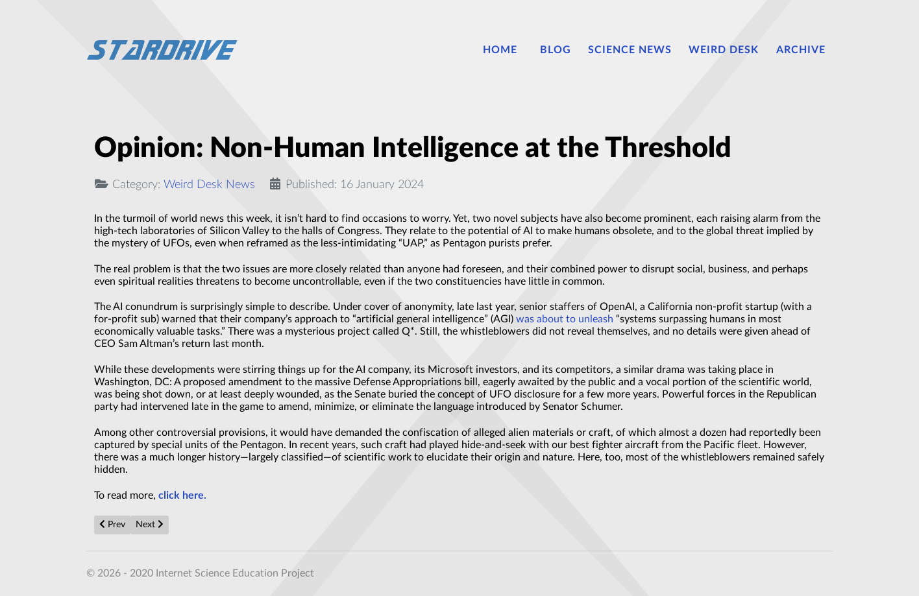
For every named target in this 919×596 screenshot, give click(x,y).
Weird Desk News (209, 184)
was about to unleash (564, 319)
